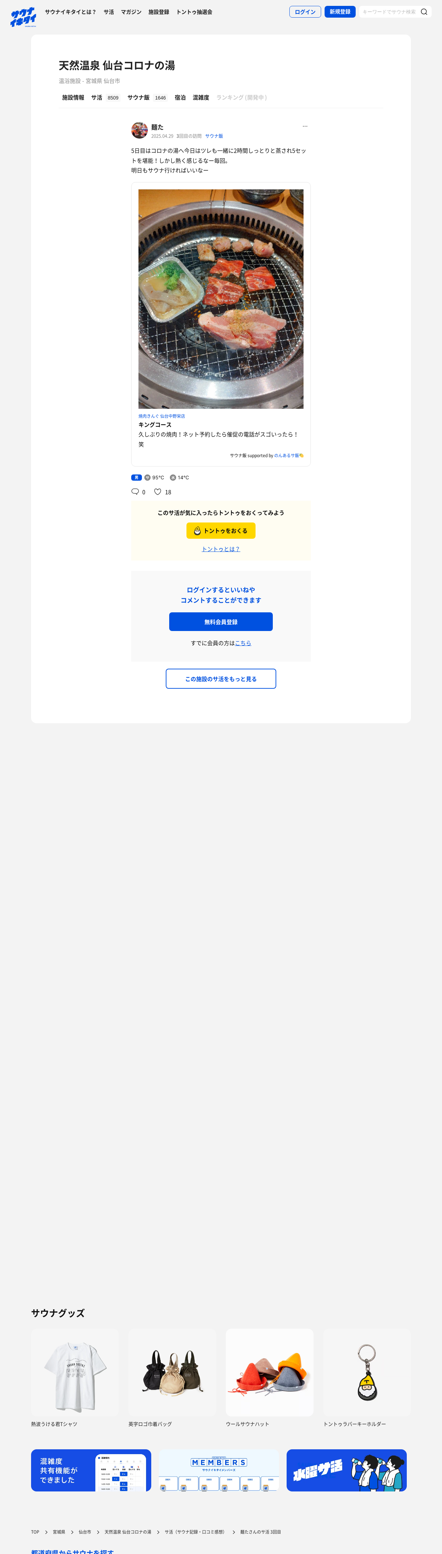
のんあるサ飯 (286, 455)
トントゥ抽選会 (194, 12)
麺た (157, 127)
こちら (243, 643)
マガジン (131, 12)
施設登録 (158, 12)
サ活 (109, 12)
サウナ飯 (214, 135)
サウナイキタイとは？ (71, 12)
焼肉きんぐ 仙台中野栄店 (161, 416)
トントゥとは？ (221, 549)
